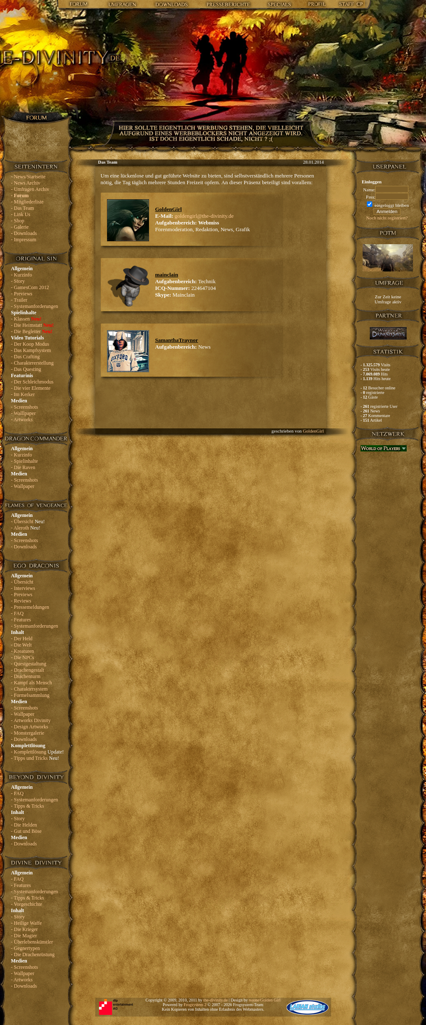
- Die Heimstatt (32, 325)
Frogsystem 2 (195, 1004)
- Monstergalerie (27, 733)
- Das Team (22, 208)
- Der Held (21, 639)
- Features (21, 620)
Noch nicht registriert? (387, 217)
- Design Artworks (29, 727)
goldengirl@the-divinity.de (204, 216)
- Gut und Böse (26, 831)
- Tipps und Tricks (35, 758)
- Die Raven (23, 467)
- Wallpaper (22, 486)
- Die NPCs (22, 657)
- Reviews (21, 601)
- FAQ (17, 613)
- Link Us (20, 214)
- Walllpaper (23, 413)
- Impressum (23, 240)
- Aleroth (25, 528)
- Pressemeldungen (30, 607)
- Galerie (20, 227)
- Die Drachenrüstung (33, 954)
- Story (18, 281)
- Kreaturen (22, 651)
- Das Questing (26, 369)
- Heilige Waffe (26, 923)
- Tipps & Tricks (27, 806)
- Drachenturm (25, 676)
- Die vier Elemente (30, 388)
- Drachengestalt (27, 670)
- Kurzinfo (21, 275)
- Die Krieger (24, 929)
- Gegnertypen (25, 948)
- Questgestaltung (28, 664)
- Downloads (24, 233)
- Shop (17, 221)
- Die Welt (21, 645)
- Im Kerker (23, 394)
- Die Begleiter (31, 331)
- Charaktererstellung (32, 363)
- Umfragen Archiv (30, 189)
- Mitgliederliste (27, 202)
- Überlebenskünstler (32, 942)
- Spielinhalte (24, 461)
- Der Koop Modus (30, 344)
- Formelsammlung (30, 695)
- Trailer (19, 300)
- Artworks (22, 420)
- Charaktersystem (29, 689)
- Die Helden (24, 825)
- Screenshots (24, 407)
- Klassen (26, 319)
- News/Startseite (28, 177)
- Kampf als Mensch (31, 683)
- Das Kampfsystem (31, 350)
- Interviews (23, 588)
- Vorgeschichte (26, 904)
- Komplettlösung (37, 752)
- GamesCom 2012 (30, 287)
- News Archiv (25, 183)
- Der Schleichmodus (32, 382)
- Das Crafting (25, 357)
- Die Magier (24, 936)
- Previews (21, 294)
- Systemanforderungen (34, 306)
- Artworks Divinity (31, 720)
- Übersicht (28, 521)
